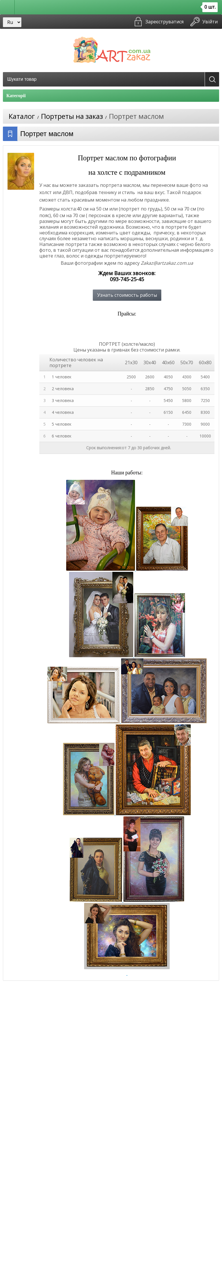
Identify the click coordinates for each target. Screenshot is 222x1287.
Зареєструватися (164, 21)
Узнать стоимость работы (127, 295)
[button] (7, 7)
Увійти (210, 21)
